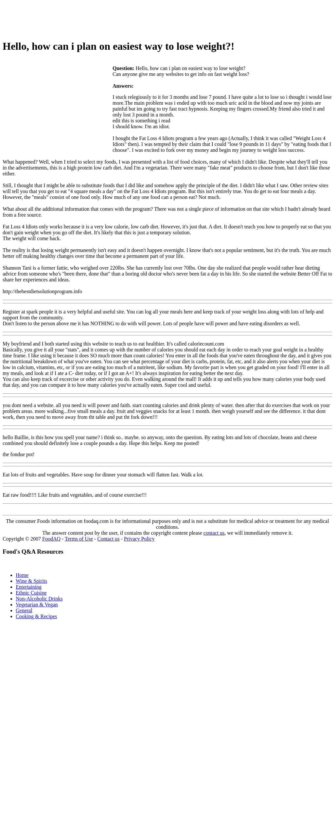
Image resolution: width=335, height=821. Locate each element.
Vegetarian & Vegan (37, 604)
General (24, 610)
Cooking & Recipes (36, 616)
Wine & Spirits (31, 581)
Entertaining (29, 587)
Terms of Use (79, 539)
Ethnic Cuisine (31, 593)
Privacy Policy (139, 539)
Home (22, 575)
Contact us (108, 539)
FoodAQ (51, 539)
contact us (213, 533)
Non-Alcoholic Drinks (39, 598)
